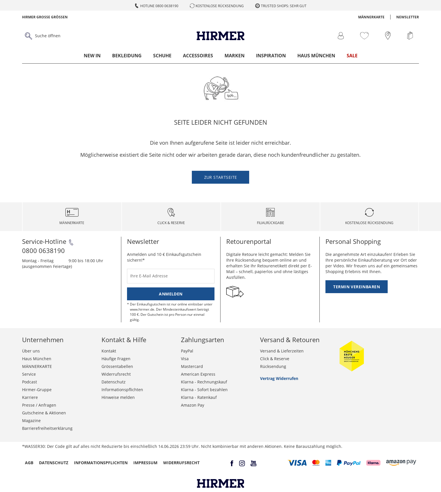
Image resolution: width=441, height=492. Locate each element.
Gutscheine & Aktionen (44, 412)
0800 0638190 (43, 250)
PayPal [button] (187, 351)
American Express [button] (198, 374)
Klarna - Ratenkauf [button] (199, 397)
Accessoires (198, 55)
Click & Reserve (274, 358)
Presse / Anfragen (39, 405)
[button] (297, 463)
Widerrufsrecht (116, 374)
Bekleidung (127, 55)
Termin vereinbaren (356, 286)
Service (29, 374)
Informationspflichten (122, 389)
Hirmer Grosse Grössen (45, 17)
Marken (235, 55)
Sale (352, 55)
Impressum (145, 462)
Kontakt (109, 351)
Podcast (29, 382)
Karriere (30, 397)
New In (92, 55)
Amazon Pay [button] (192, 405)
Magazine (31, 420)
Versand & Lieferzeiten (282, 351)
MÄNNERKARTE (371, 17)
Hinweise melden (118, 397)
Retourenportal (248, 241)
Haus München (316, 55)
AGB (29, 462)
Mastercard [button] (192, 366)
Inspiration (271, 55)
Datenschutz (114, 382)
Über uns (31, 351)
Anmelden (170, 294)
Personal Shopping (353, 241)
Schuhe (162, 55)
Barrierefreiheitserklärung (47, 428)
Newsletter (407, 17)
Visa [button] (185, 358)
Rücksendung (273, 366)
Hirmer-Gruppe (37, 389)
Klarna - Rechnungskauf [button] (204, 382)
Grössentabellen (117, 366)
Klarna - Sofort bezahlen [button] (204, 389)
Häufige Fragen (116, 358)
